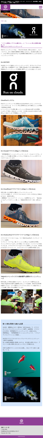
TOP (2, 21)
